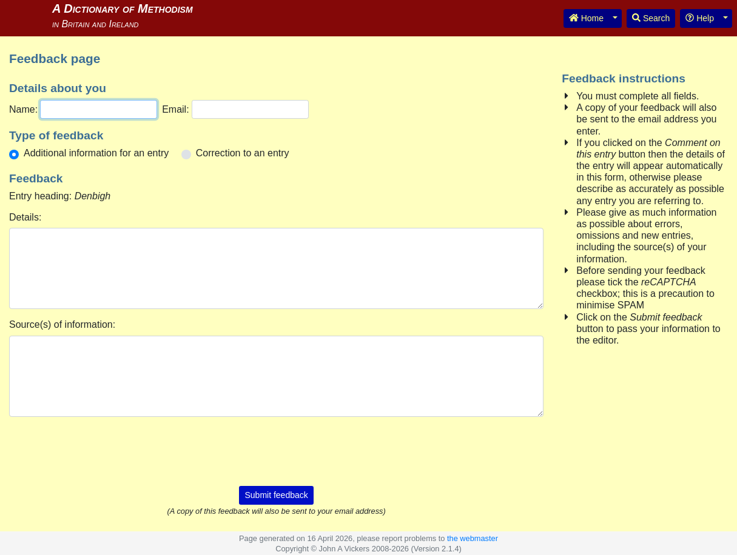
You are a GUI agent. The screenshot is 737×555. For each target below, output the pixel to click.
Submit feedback (276, 495)
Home (586, 18)
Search (651, 18)
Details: (25, 217)
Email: (175, 109)
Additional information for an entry (96, 153)
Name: (23, 109)
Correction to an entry (242, 153)
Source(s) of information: (62, 324)
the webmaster (472, 538)
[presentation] (276, 450)
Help (699, 18)
